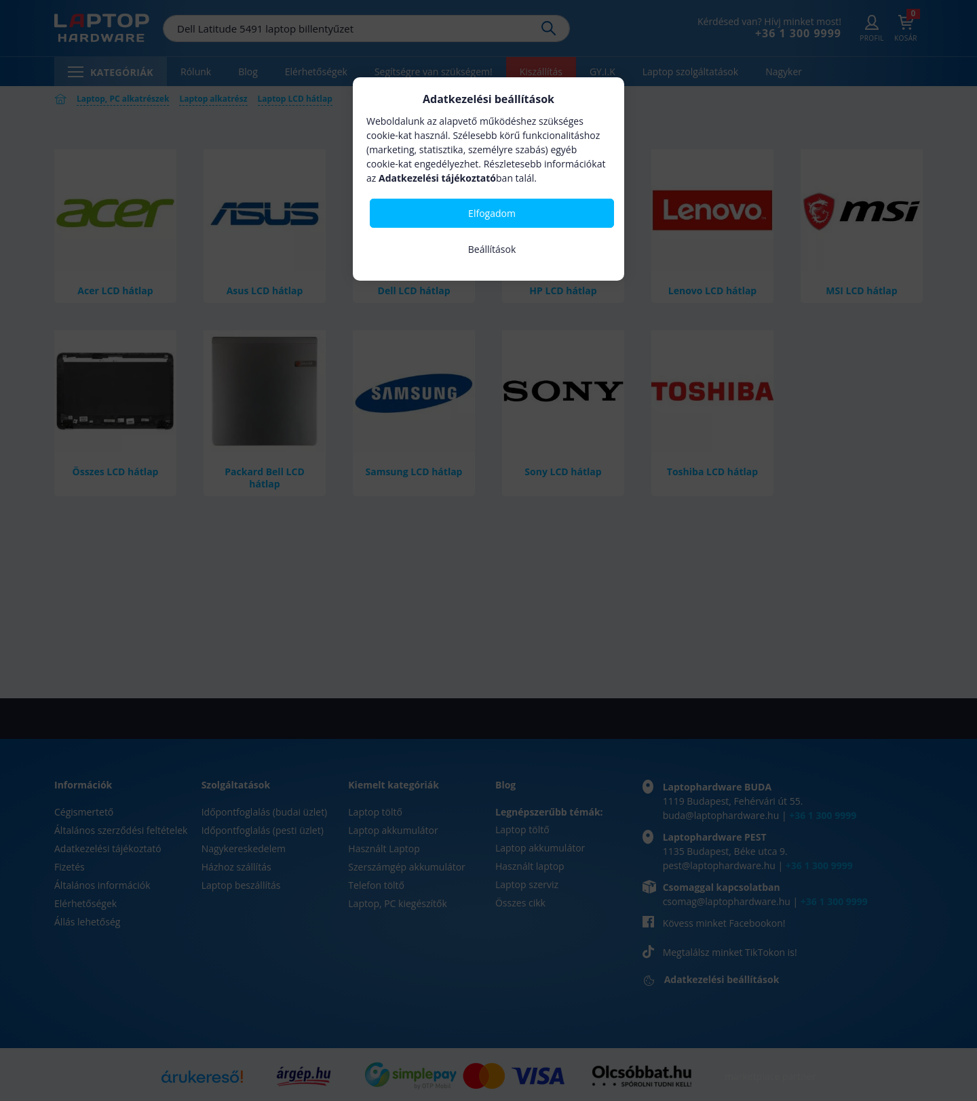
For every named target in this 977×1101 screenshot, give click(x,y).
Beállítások (492, 249)
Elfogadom (492, 213)
